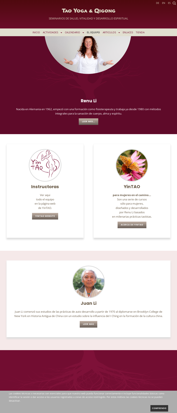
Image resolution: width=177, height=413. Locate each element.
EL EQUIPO (93, 32)
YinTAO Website (45, 216)
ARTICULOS (111, 32)
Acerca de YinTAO (132, 224)
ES (169, 3)
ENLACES (128, 32)
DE (157, 3)
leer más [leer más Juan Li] (88, 324)
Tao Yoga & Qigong (88, 15)
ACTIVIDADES (52, 32)
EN (163, 3)
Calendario (74, 32)
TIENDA (140, 32)
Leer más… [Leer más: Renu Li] (88, 121)
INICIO (36, 32)
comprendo (159, 408)
